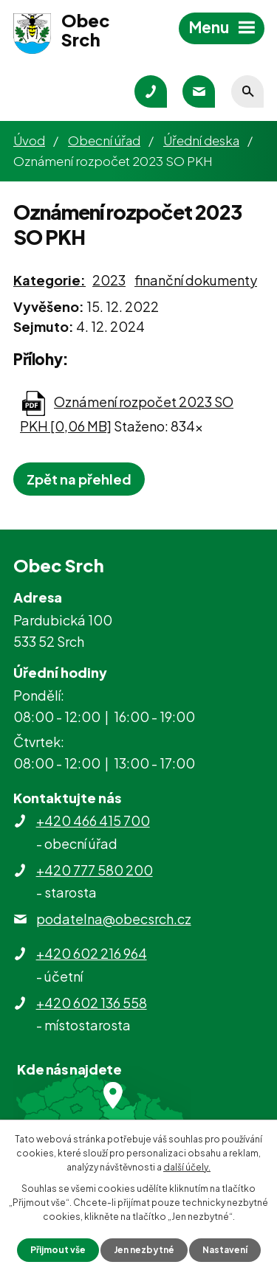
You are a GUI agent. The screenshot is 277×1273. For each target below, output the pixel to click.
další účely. (187, 1167)
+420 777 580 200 (94, 869)
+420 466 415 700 (93, 820)
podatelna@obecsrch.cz (113, 918)
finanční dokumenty (195, 279)
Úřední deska (201, 140)
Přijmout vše (58, 1249)
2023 (109, 279)
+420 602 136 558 (91, 1002)
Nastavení (224, 1249)
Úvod (29, 140)
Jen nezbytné (144, 1249)
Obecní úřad (104, 140)
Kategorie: (49, 279)
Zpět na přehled (79, 479)
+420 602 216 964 (91, 953)
